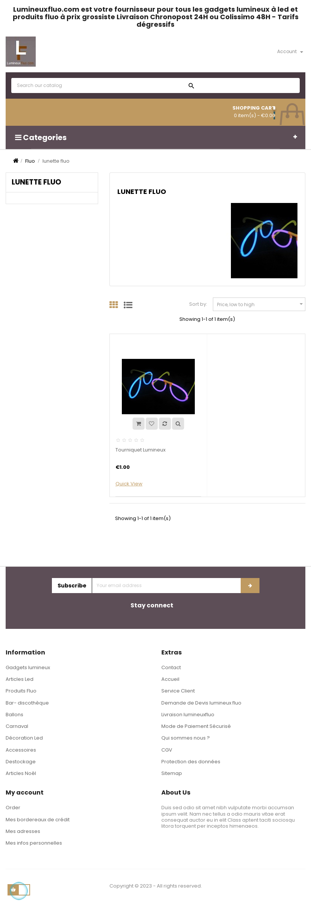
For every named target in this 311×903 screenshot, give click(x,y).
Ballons (14, 714)
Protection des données (190, 761)
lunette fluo (36, 182)
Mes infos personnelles (34, 843)
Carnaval (17, 726)
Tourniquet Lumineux (140, 449)
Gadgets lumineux (28, 667)
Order (13, 807)
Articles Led (19, 679)
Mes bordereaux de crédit (38, 819)
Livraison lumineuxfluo (187, 714)
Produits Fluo (21, 690)
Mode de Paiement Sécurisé (196, 726)
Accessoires (21, 750)
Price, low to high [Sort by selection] (261, 304)
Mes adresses (23, 831)
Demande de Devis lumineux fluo (201, 702)
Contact (171, 667)
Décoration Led (24, 737)
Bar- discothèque (27, 702)
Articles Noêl (21, 773)
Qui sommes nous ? (185, 737)
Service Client (178, 690)
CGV (166, 750)
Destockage (21, 761)
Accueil (170, 679)
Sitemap (171, 773)
